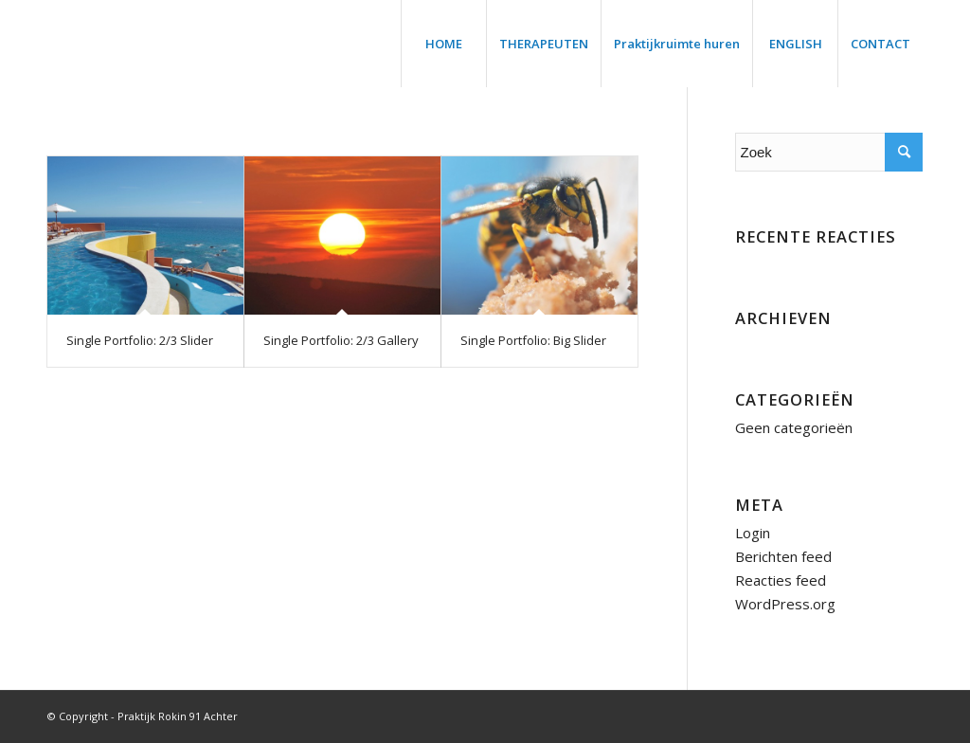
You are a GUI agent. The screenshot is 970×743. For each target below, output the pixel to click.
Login (752, 532)
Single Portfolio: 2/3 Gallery (341, 340)
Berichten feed (783, 556)
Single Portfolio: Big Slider (533, 340)
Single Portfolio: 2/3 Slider (139, 340)
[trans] (71, 43)
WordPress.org (785, 603)
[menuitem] (443, 43)
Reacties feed (780, 580)
